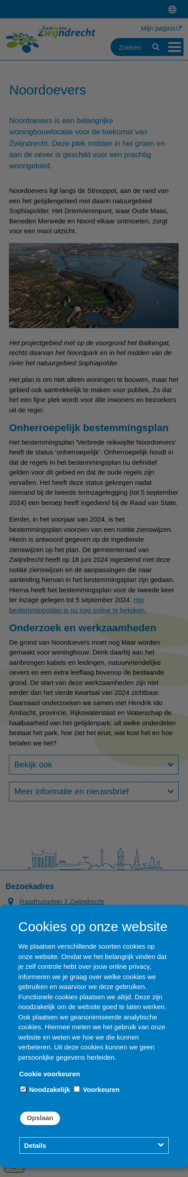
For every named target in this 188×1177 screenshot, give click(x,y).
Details (35, 1145)
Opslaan (40, 1117)
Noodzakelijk (45, 1089)
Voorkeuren (97, 1089)
